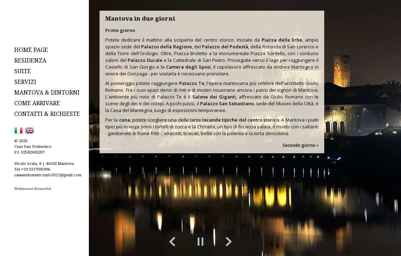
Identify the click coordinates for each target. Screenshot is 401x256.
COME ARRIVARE (37, 103)
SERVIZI (25, 82)
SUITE (22, 71)
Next (229, 242)
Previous (172, 242)
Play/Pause (200, 242)
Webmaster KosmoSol (32, 188)
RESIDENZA (30, 60)
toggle (371, 242)
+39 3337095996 (35, 169)
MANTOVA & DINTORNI (47, 92)
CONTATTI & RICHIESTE (47, 114)
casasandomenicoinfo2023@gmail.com (47, 174)
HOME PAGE (31, 50)
